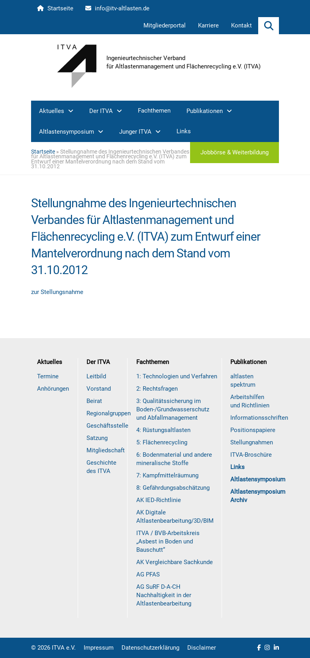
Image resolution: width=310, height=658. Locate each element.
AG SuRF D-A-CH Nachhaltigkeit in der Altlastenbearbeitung (163, 595)
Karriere (208, 25)
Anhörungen (53, 388)
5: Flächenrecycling (161, 442)
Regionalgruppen (108, 413)
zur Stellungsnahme (57, 292)
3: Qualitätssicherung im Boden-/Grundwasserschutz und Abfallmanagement (172, 409)
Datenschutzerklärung (150, 647)
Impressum (99, 647)
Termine (48, 376)
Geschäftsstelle (107, 425)
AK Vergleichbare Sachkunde (174, 562)
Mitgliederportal (164, 25)
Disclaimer (201, 647)
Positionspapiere (252, 430)
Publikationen (204, 111)
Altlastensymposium (66, 131)
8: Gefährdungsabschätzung (173, 487)
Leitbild (96, 376)
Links (184, 131)
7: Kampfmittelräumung (167, 475)
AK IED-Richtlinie (158, 500)
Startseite (55, 8)
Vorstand (98, 388)
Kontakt (241, 25)
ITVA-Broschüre (251, 454)
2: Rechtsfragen (157, 388)
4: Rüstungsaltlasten (163, 430)
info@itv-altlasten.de (117, 8)
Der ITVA (101, 111)
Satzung (97, 438)
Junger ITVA (135, 131)
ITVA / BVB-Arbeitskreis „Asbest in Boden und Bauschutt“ (168, 541)
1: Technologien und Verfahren (176, 376)
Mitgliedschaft (105, 450)
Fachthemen (154, 110)
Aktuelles (51, 111)
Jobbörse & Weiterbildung (234, 152)
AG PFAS (148, 574)
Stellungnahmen (251, 442)
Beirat (94, 401)
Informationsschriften (259, 417)
